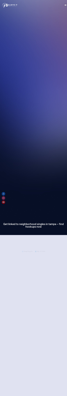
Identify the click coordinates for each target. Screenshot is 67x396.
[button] (65, 4)
